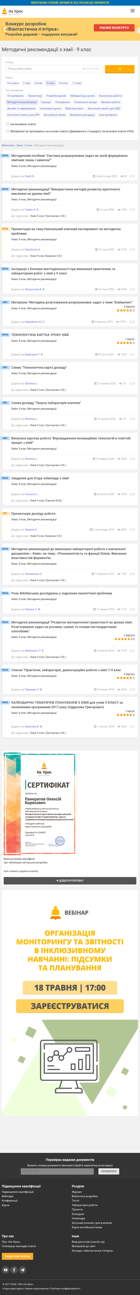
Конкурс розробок (32, 26)
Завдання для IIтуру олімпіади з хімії (40, 478)
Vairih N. (30, 176)
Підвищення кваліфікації (18, 1192)
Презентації (35, 95)
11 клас (76, 83)
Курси (5, 1205)
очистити (90, 68)
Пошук (9, 62)
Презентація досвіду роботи (33, 513)
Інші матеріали (108, 114)
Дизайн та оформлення (21, 108)
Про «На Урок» (11, 1241)
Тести (75, 1200)
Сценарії (46, 102)
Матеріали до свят (84, 1246)
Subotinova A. (33, 249)
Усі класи (12, 83)
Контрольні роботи (110, 95)
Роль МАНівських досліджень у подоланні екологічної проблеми (61, 593)
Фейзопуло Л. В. (34, 650)
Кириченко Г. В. (34, 354)
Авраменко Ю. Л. (35, 321)
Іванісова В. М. (34, 726)
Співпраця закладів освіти (19, 1246)
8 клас (38, 83)
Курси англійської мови (87, 1227)
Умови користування (37, 1288)
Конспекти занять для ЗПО (23, 114)
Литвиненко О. (33, 573)
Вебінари (7, 1196)
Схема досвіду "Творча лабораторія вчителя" (46, 403)
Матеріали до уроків (82, 95)
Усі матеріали (15, 95)
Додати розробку (70, 880)
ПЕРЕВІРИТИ (108, 1171)
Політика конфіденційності (65, 1288)
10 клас (63, 83)
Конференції (10, 1200)
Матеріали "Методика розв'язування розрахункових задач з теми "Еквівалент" (72, 302)
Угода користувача (13, 1288)
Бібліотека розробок (85, 1196)
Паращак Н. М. (33, 689)
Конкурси (78, 1214)
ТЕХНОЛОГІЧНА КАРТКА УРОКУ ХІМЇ (40, 335)
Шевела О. (31, 529)
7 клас (26, 83)
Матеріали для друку (82, 114)
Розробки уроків (56, 95)
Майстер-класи (74, 108)
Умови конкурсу (114, 28)
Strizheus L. (31, 383)
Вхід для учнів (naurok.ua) (88, 1241)
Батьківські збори (54, 114)
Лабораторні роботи (85, 1205)
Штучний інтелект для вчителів (92, 1223)
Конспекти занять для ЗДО (104, 108)
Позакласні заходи (85, 102)
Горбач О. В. (32, 209)
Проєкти (77, 1209)
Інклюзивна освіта (21, 124)
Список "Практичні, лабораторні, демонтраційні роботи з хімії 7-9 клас (66, 670)
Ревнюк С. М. (33, 609)
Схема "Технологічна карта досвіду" (39, 367)
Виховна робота (110, 102)
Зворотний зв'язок (17, 1256)
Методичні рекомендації (21, 102)
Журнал (77, 1192)
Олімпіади (78, 1218)
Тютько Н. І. (32, 494)
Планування (62, 102)
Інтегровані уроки (50, 108)
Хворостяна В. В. (35, 289)
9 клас (51, 83)
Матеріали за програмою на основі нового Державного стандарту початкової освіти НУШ (70, 131)
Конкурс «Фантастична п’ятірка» (92, 1250)
